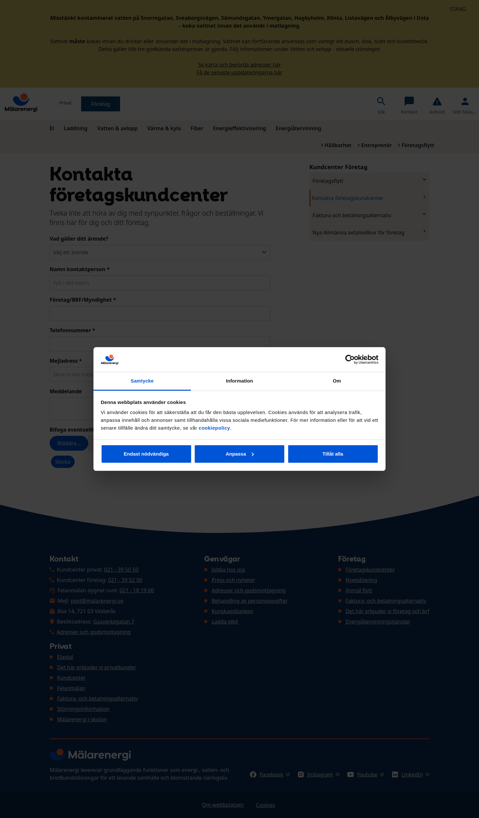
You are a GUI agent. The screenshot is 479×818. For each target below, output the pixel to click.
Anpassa (240, 454)
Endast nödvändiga (146, 454)
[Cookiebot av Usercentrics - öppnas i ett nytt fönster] (350, 359)
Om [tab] (337, 381)
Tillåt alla (333, 454)
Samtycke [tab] (142, 381)
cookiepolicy (214, 428)
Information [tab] (239, 381)
